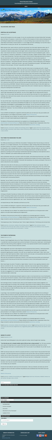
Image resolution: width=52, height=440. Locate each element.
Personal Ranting (22, 127)
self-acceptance (43, 129)
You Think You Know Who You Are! (11, 138)
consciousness (11, 127)
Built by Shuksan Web (6, 437)
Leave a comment (4, 130)
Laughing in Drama (6, 412)
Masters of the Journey (31, 114)
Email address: (4, 418)
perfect (47, 226)
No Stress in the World (7, 406)
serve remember (11, 228)
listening (36, 326)
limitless (17, 226)
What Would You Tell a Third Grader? (9, 410)
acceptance (35, 127)
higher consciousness (9, 129)
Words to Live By (6, 335)
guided (32, 326)
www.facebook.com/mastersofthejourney (10, 123)
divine (48, 127)
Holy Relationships (6, 404)
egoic (15, 226)
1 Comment (26, 228)
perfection (35, 129)
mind (35, 226)
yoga (10, 378)
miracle (42, 226)
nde (45, 226)
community (39, 225)
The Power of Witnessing (8, 235)
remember (3, 228)
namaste (30, 129)
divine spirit (3, 129)
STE (50, 129)
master (15, 129)
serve (6, 228)
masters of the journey (24, 129)
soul (15, 228)
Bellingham (28, 376)
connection (43, 225)
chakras (49, 325)
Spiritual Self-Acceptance (8, 32)
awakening (37, 325)
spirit (27, 325)
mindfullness (38, 226)
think (19, 228)
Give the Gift (5, 408)
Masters (18, 129)
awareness (6, 127)
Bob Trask (39, 127)
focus (21, 326)
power (38, 129)
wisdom (21, 228)
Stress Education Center (26, 1)
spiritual (27, 127)
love (20, 226)
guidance (29, 326)
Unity (7, 378)
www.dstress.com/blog (35, 124)
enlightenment (16, 326)
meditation (17, 127)
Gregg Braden (24, 326)
